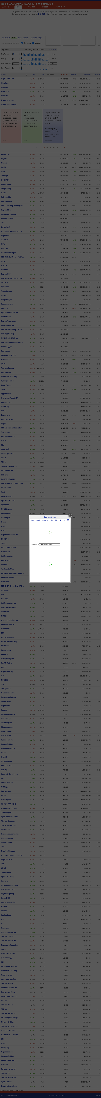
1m (48, 520)
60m (56, 520)
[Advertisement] (50, 564)
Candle (38, 520)
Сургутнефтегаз (50, 517)
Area (44, 520)
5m (52, 520)
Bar (32, 520)
